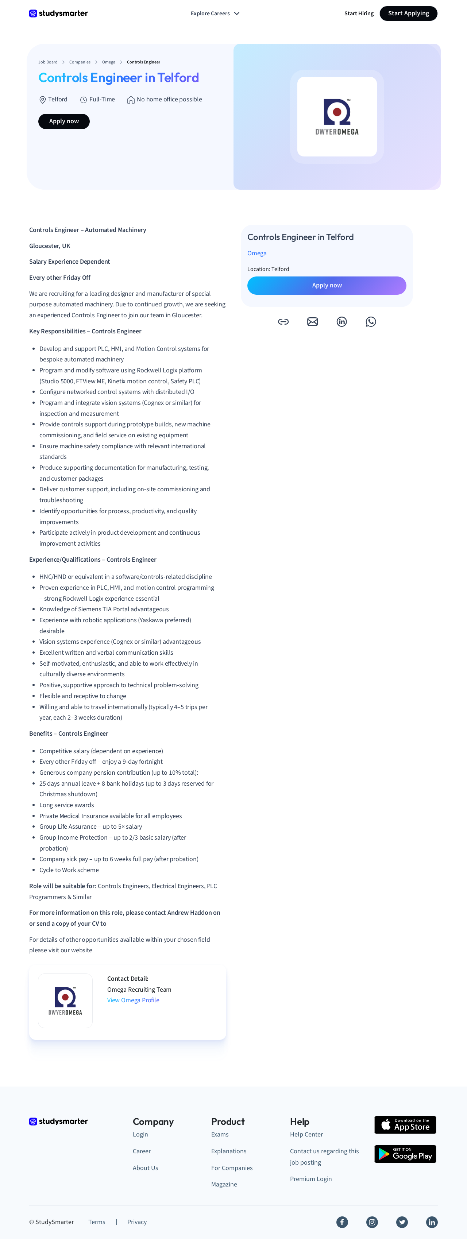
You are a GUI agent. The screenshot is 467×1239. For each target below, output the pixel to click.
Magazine (224, 1184)
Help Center (306, 1134)
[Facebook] (342, 1222)
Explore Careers (216, 13)
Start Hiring (359, 13)
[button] (283, 322)
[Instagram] (372, 1222)
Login (140, 1134)
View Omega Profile (133, 1000)
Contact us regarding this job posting (324, 1157)
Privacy (137, 1222)
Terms (96, 1222)
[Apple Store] (405, 1125)
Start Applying (408, 13)
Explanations (229, 1151)
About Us (145, 1168)
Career (142, 1151)
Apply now (64, 121)
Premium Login (311, 1179)
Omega (257, 253)
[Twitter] (402, 1222)
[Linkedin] (432, 1222)
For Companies (232, 1168)
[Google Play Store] (405, 1154)
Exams (220, 1134)
